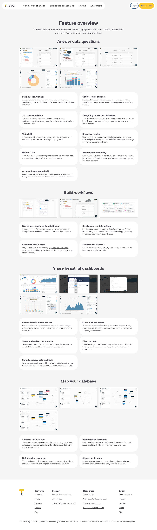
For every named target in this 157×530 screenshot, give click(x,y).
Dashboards (57, 499)
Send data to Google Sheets (95, 499)
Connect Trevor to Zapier (93, 508)
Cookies (122, 503)
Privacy (122, 499)
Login (134, 6)
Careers (38, 508)
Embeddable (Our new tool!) (63, 503)
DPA (120, 512)
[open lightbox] (38, 57)
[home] (10, 6)
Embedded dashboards (62, 5)
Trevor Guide (88, 494)
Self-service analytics (34, 5)
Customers (96, 5)
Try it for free (146, 6)
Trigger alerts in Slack (91, 503)
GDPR (121, 508)
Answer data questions (61, 494)
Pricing (82, 5)
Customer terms (125, 494)
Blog (36, 512)
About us (38, 494)
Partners (38, 503)
